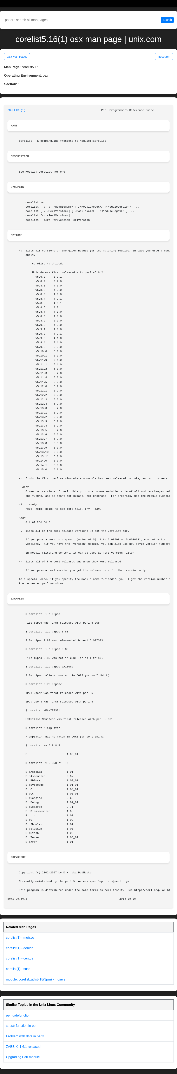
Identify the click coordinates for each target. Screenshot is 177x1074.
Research (164, 56)
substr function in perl (21, 1025)
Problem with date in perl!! (25, 1036)
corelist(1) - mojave (20, 937)
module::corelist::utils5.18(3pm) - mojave (35, 979)
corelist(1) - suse (18, 969)
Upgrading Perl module (23, 1057)
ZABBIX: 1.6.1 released (23, 1046)
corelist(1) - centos (19, 958)
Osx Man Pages (17, 56)
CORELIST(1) (16, 110)
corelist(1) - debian (19, 948)
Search (167, 19)
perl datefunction (18, 1015)
